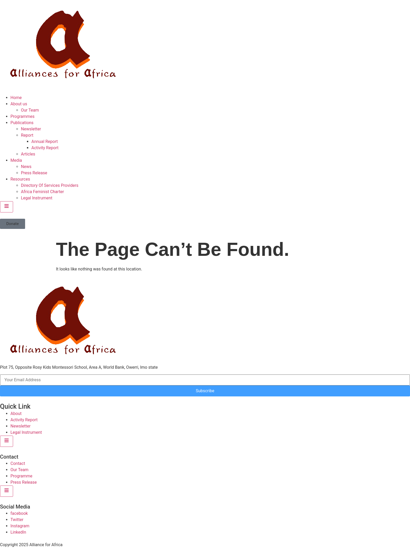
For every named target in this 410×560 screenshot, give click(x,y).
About (16, 413)
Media (16, 160)
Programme (21, 476)
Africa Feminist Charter (42, 191)
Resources (20, 179)
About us (18, 103)
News (26, 166)
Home (16, 97)
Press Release (34, 172)
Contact (17, 463)
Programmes (22, 116)
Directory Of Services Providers (49, 185)
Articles (28, 154)
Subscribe (205, 390)
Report (27, 135)
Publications (21, 122)
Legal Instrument (36, 197)
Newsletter (31, 128)
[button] (12, 224)
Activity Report (45, 147)
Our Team (30, 110)
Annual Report (44, 141)
